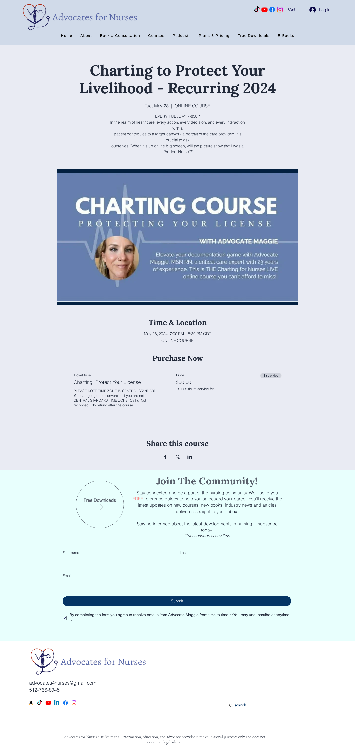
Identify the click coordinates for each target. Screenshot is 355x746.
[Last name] (234, 562)
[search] (260, 705)
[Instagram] (280, 9)
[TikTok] (257, 9)
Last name (188, 552)
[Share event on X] (177, 457)
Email (67, 575)
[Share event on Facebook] (165, 457)
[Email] (175, 585)
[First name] (117, 562)
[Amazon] (31, 703)
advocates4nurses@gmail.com (62, 683)
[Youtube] (264, 9)
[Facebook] (272, 9)
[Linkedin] (57, 703)
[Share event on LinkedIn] (189, 457)
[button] (298, 9)
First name (71, 552)
